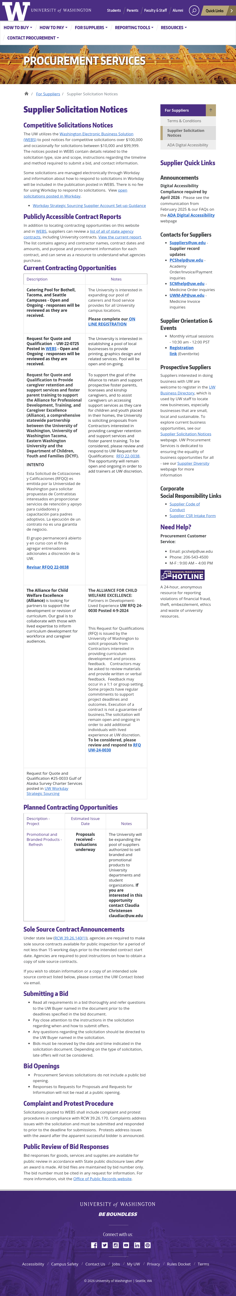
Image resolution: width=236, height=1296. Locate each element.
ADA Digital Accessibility (187, 144)
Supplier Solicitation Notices (185, 434)
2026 (91, 1281)
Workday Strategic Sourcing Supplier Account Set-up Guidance (89, 205)
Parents (133, 10)
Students (114, 10)
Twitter (106, 1244)
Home (26, 93)
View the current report (119, 237)
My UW (133, 1264)
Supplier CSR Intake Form (193, 515)
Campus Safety (64, 1264)
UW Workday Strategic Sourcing (47, 791)
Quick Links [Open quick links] (219, 12)
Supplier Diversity (193, 463)
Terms (203, 1264)
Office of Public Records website (102, 1178)
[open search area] (194, 10)
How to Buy (16, 27)
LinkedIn (139, 1244)
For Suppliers (89, 27)
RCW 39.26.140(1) (70, 938)
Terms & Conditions (184, 120)
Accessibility (33, 1264)
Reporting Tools (132, 27)
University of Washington (17, 10)
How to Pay (52, 27)
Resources (172, 27)
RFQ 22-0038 (128, 456)
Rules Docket (179, 1264)
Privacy (153, 1264)
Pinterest (149, 1244)
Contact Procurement (31, 38)
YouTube (128, 1244)
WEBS (41, 231)
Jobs (116, 1264)
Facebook (96, 1244)
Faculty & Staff (155, 10)
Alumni (178, 10)
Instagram (117, 1244)
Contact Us (95, 1264)
